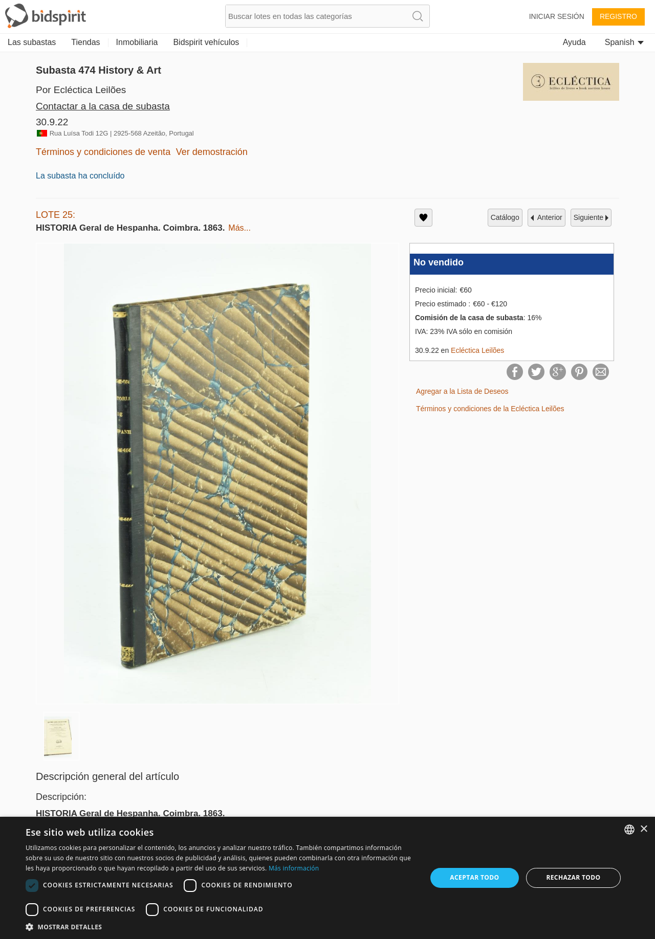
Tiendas (85, 42)
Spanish (624, 42)
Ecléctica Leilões (477, 350)
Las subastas (32, 42)
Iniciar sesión (556, 16)
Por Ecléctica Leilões (81, 89)
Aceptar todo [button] (474, 877)
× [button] (643, 829)
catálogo (505, 217)
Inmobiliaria (137, 42)
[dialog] (327, 878)
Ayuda (574, 42)
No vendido (438, 262)
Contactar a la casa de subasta (103, 106)
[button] (220, 926)
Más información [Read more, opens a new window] (294, 868)
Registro (618, 16)
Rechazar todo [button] (573, 877)
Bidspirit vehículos (206, 42)
